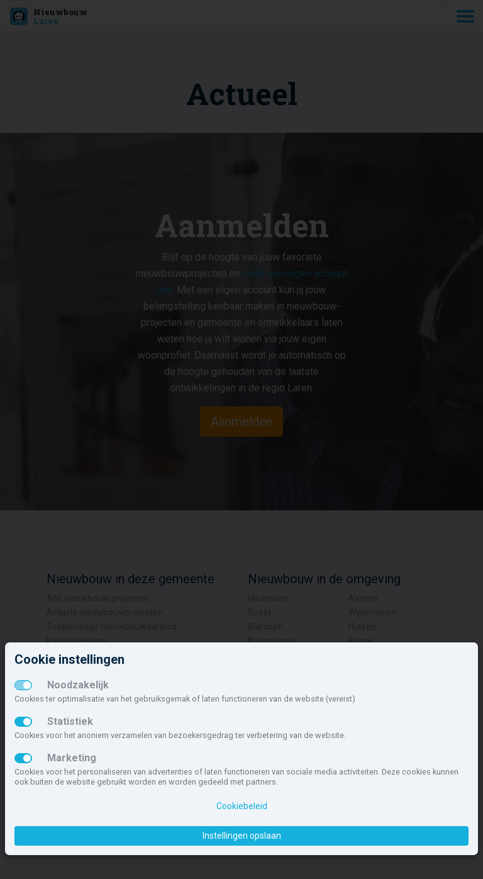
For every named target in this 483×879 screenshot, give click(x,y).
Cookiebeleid (241, 806)
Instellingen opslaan (242, 836)
